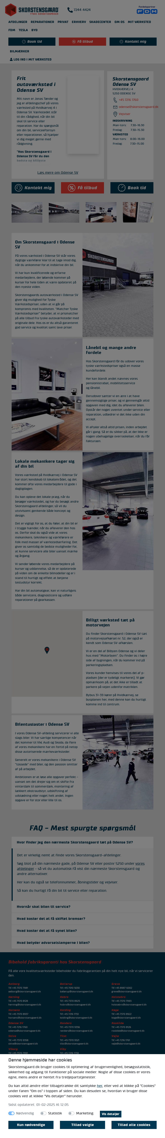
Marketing (84, 1113)
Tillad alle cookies (134, 1125)
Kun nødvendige (31, 1125)
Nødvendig (25, 1113)
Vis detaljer (110, 1114)
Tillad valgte (82, 1125)
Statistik (55, 1113)
